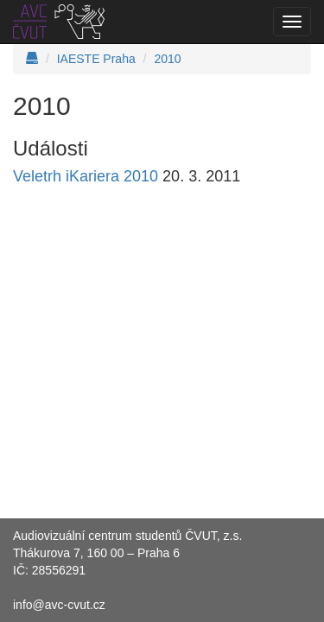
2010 (167, 59)
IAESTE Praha (96, 59)
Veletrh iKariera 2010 (85, 176)
